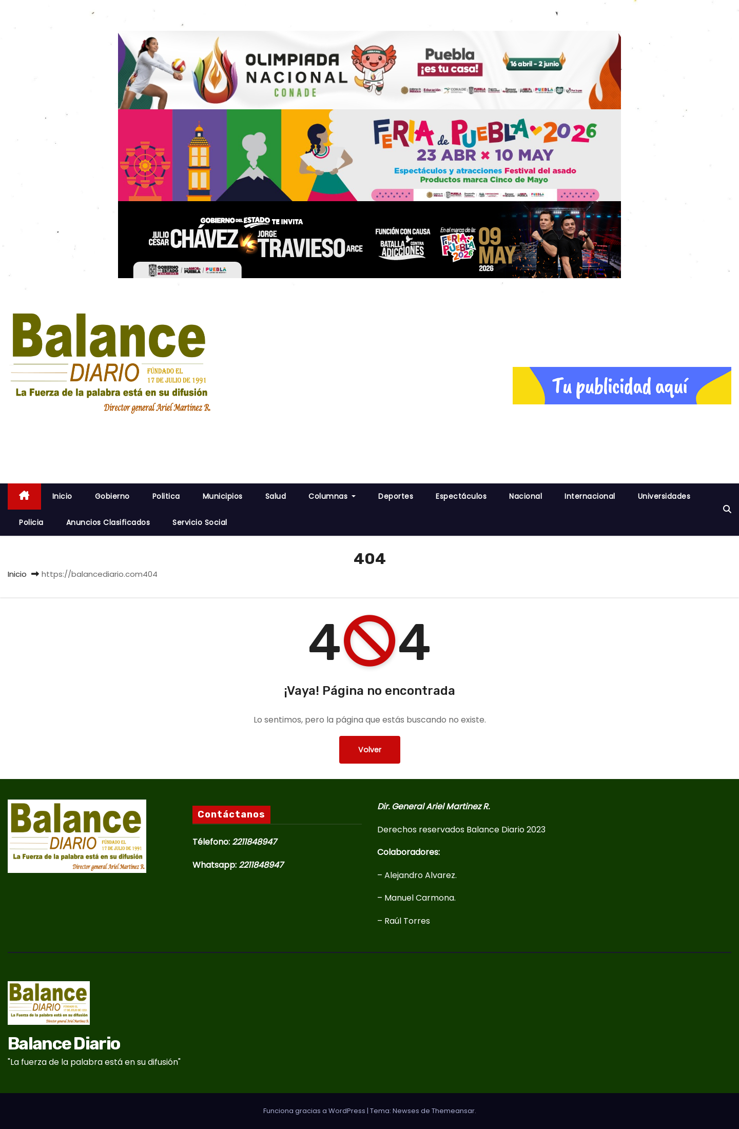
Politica (166, 496)
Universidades (664, 496)
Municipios (223, 496)
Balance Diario (89, 432)
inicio (62, 496)
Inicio (17, 574)
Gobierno (112, 496)
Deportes (395, 496)
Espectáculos (461, 496)
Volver (370, 749)
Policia (31, 522)
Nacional (525, 496)
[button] (727, 509)
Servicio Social (199, 522)
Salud (275, 496)
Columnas (332, 496)
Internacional (590, 496)
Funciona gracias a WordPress (315, 1111)
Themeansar (453, 1111)
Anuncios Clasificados (108, 522)
